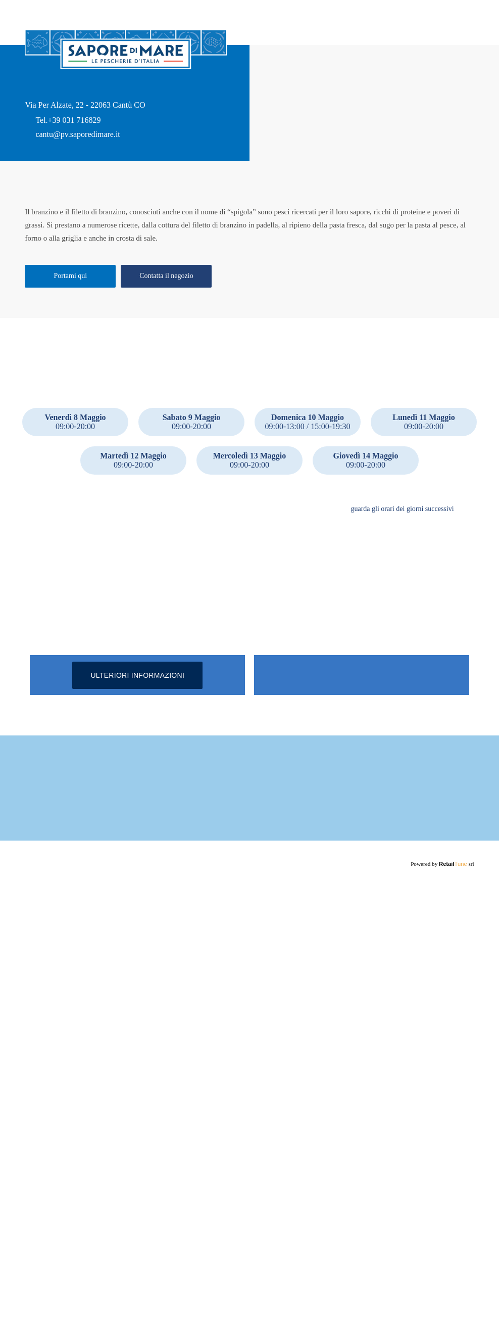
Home (465, 38)
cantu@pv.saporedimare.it (80, 142)
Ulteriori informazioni (137, 975)
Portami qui (70, 355)
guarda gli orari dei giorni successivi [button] (399, 593)
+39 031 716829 (74, 128)
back (32, 18)
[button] (466, 593)
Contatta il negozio (166, 355)
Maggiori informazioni (116, 1271)
